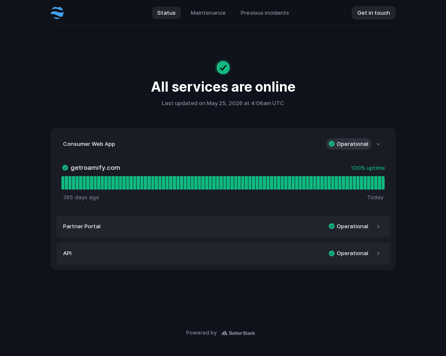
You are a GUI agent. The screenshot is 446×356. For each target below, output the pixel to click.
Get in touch (373, 12)
